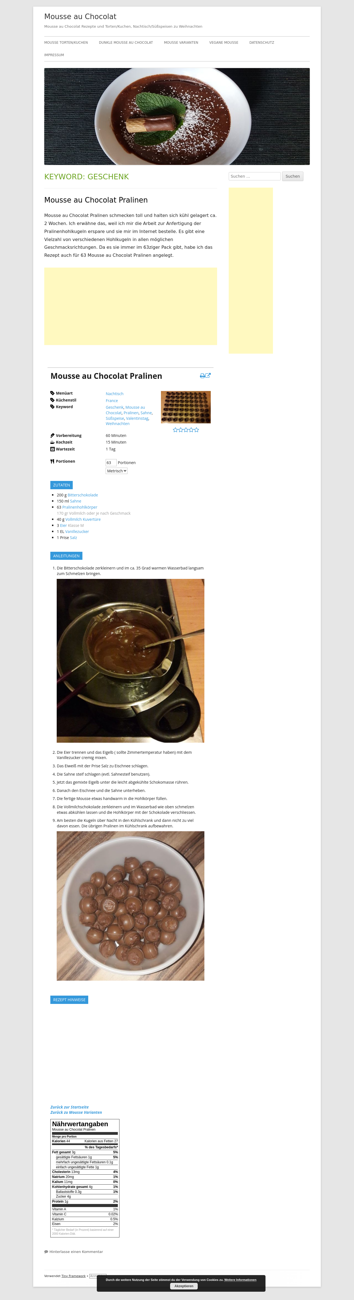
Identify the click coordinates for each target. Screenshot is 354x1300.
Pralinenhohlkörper (79, 507)
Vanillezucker (77, 531)
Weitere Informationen (240, 1279)
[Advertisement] (130, 306)
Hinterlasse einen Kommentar (76, 1252)
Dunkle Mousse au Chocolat (126, 43)
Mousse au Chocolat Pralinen (96, 200)
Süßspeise (115, 418)
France (112, 400)
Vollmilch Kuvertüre (83, 519)
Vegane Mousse (223, 43)
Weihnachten (117, 423)
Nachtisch (114, 393)
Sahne (146, 412)
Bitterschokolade (82, 495)
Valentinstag (137, 418)
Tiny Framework (73, 1276)
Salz (73, 537)
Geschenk (114, 407)
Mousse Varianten (181, 43)
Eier (63, 525)
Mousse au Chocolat (80, 16)
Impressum (54, 55)
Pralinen (131, 412)
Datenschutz (261, 43)
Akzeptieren (184, 1286)
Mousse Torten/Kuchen (66, 43)
